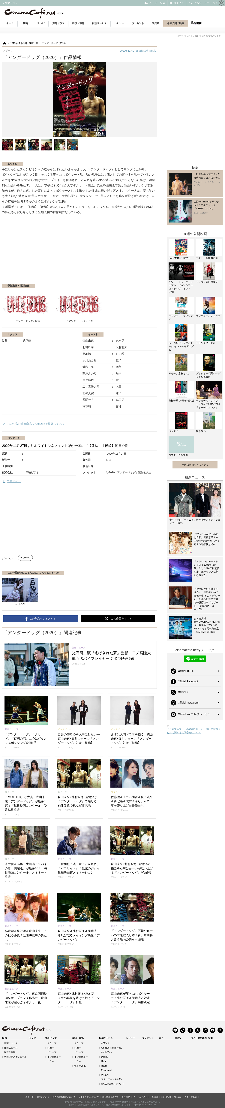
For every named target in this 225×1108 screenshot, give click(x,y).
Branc (196, 23)
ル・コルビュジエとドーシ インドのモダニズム (181, 346)
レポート (51, 1047)
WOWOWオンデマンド (112, 1083)
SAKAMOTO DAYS (179, 258)
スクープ (51, 1043)
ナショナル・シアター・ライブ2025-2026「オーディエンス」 (208, 404)
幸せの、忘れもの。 (179, 373)
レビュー (119, 23)
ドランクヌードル (205, 343)
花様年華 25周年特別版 (181, 400)
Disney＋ (105, 1056)
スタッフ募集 (190, 1097)
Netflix (104, 1065)
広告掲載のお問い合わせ (63, 1097)
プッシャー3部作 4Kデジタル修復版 (208, 375)
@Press (177, 1097)
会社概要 (126, 1097)
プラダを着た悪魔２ (207, 281)
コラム (50, 1061)
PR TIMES (166, 1097)
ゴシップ (51, 1052)
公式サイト (14, 481)
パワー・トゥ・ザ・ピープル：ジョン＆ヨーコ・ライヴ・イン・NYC (181, 287)
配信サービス (99, 23)
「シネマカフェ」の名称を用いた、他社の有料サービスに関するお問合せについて (195, 731)
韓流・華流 (78, 23)
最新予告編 (9, 1052)
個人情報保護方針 (110, 1097)
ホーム (10, 23)
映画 (25, 23)
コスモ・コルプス (178, 455)
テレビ (40, 23)
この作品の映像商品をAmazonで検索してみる (36, 423)
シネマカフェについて (88, 1097)
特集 (210, 1038)
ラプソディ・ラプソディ (181, 317)
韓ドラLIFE (80, 1065)
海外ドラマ (58, 23)
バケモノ (173, 431)
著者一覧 (30, 1097)
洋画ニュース (11, 1047)
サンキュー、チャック (208, 315)
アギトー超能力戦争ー (208, 258)
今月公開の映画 (175, 23)
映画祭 (155, 23)
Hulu (103, 1061)
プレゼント (138, 23)
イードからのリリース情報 (145, 1097)
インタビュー (54, 1056)
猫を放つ (201, 431)
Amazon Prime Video (111, 1047)
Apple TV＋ (106, 1052)
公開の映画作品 (138, 50)
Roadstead (106, 1070)
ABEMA (105, 1043)
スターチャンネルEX (111, 1079)
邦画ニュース (11, 1043)
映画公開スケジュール (15, 1056)
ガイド (162, 1038)
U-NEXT (105, 1074)
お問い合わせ (43, 1097)
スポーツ (26, 557)
